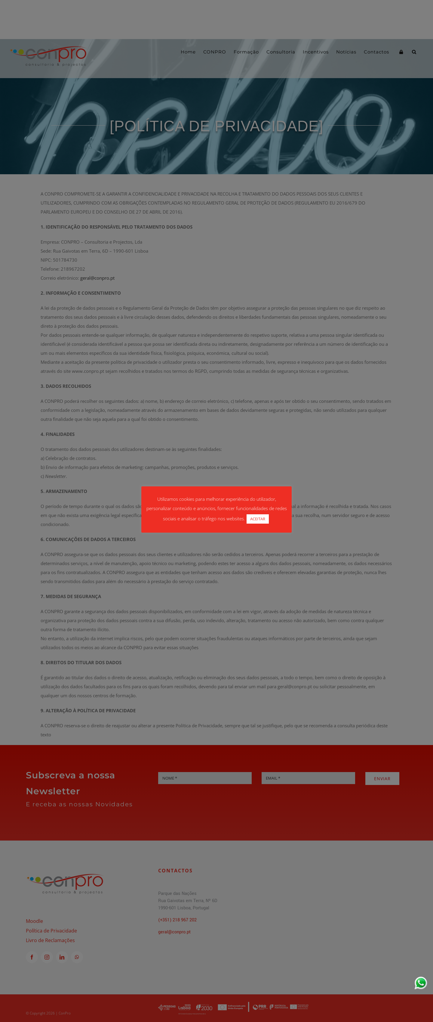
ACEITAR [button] (257, 519)
